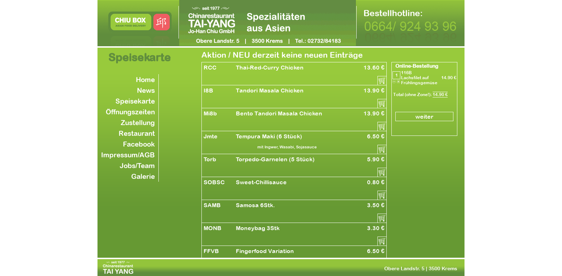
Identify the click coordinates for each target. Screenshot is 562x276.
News (146, 90)
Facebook (139, 144)
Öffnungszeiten (130, 112)
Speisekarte (135, 101)
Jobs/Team (137, 166)
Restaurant (137, 133)
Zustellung (138, 123)
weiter (424, 116)
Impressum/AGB (128, 155)
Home (145, 80)
